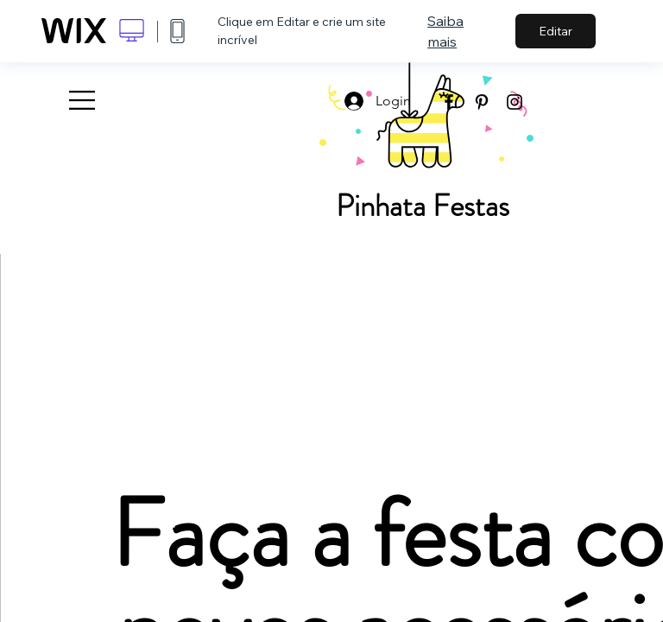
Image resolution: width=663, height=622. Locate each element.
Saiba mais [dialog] (445, 31)
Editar (555, 31)
